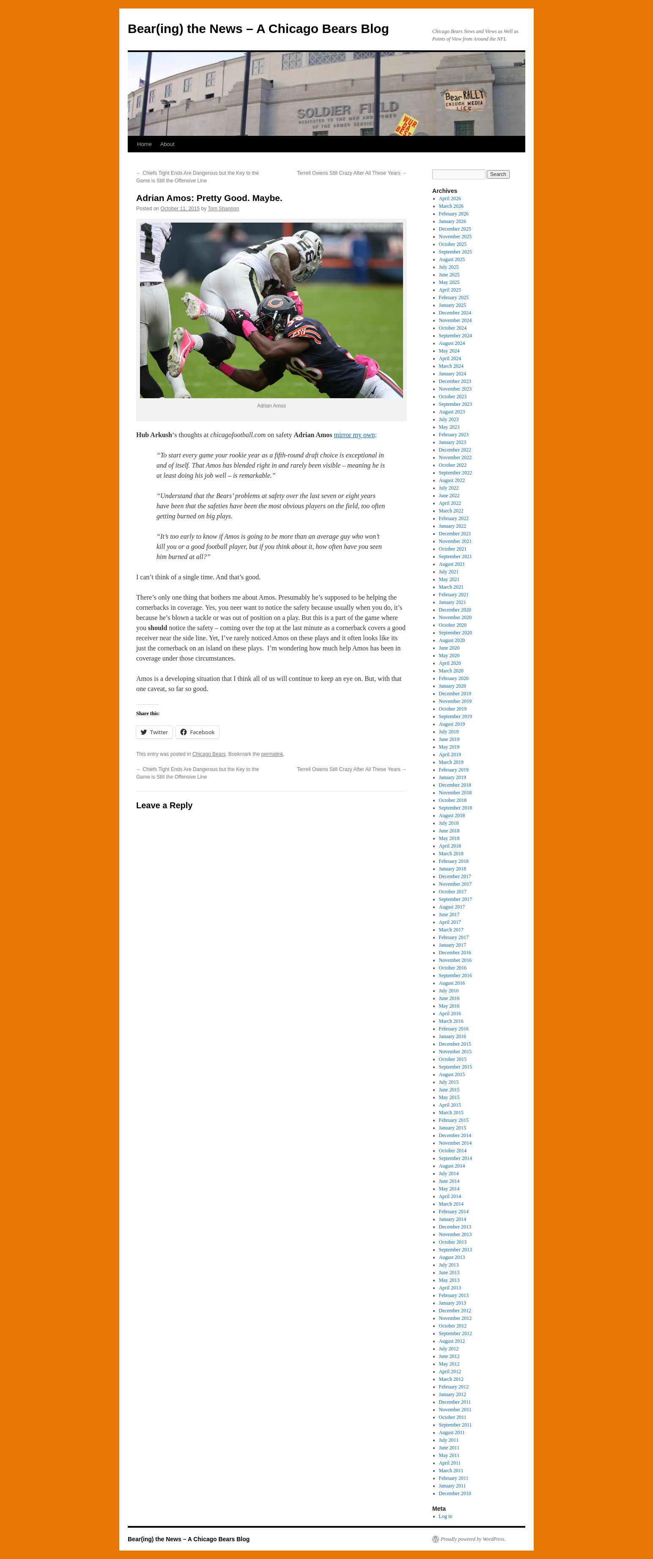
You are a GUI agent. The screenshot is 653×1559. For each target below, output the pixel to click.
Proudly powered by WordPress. (473, 1539)
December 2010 (455, 1493)
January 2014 (452, 1219)
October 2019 (453, 709)
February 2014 (454, 1212)
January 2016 (452, 1036)
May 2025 (449, 282)
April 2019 (450, 754)
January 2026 (452, 221)
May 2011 (449, 1455)
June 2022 (449, 496)
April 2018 (450, 846)
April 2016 (450, 1013)
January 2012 (452, 1394)
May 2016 (449, 1006)
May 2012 (449, 1364)
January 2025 (452, 305)
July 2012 (449, 1349)
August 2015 (452, 1074)
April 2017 (450, 922)
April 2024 (450, 358)
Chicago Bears (209, 754)
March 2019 (451, 762)
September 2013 (455, 1250)
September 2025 (455, 252)
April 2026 (450, 198)
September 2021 (455, 556)
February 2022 (454, 518)
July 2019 (449, 732)
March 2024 (451, 366)
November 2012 (455, 1318)
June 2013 (449, 1272)
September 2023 (455, 404)
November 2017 (455, 884)
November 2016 (455, 960)
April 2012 (450, 1371)
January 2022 (452, 526)
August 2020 (452, 640)
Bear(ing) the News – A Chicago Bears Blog (258, 29)
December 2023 (455, 381)
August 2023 (452, 412)
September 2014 (455, 1158)
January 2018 (452, 869)
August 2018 (452, 815)
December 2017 (455, 876)
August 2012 (452, 1341)
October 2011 (452, 1417)
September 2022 (455, 473)
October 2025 (453, 244)
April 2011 (450, 1463)
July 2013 (449, 1265)
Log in (446, 1516)
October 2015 (453, 1059)
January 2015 (452, 1128)
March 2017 (451, 930)
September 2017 (455, 899)
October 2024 (453, 328)
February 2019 (454, 770)
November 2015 (455, 1052)
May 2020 (449, 655)
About (167, 144)
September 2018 (455, 808)
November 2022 (455, 457)
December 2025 (455, 229)
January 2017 (452, 945)
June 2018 (449, 831)
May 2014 (449, 1189)
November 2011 (455, 1410)
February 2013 (454, 1295)
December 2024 (455, 313)
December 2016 (455, 953)
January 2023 (452, 442)
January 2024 (452, 374)
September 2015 (455, 1067)
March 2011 (451, 1471)
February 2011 (454, 1478)
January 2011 (452, 1486)
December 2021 (455, 534)
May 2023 (449, 427)
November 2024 (455, 320)
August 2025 (452, 259)
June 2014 (449, 1181)
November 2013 (455, 1234)
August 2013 (452, 1257)
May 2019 (449, 747)
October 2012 (453, 1326)
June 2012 (449, 1356)
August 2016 (452, 983)
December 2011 (455, 1402)
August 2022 (452, 480)
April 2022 (450, 503)
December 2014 (455, 1135)
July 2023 (449, 419)
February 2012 (454, 1387)
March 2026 (451, 206)
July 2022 (449, 488)
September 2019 (455, 716)
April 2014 (450, 1196)
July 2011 (449, 1440)
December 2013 (455, 1227)
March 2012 (451, 1379)
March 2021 (451, 587)
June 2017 (449, 914)
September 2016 (455, 975)
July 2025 (449, 267)
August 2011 (452, 1432)
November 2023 (455, 389)
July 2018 (449, 823)
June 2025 (449, 275)
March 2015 (451, 1113)
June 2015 (449, 1090)
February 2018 (454, 861)
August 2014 (452, 1166)
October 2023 (453, 396)
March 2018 (451, 854)
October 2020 (453, 625)
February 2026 (454, 214)
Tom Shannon (223, 209)
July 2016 (449, 991)
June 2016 (449, 998)
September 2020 (455, 633)
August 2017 (452, 907)
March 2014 (451, 1204)
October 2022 (453, 465)
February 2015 (454, 1120)
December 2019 (455, 694)
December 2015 (455, 1044)
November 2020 (455, 617)
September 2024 (455, 336)
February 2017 (454, 937)
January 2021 (452, 602)
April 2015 (450, 1105)
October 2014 (453, 1151)
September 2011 (455, 1425)
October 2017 (453, 892)
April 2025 (450, 290)
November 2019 (455, 701)
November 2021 (455, 541)
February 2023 (454, 435)
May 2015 (449, 1097)
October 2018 (453, 800)
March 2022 (451, 511)
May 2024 (449, 351)
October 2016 (453, 968)
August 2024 (452, 343)
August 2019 (452, 724)
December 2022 (455, 450)
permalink (272, 754)
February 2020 (454, 678)
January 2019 (452, 777)
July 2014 (449, 1173)
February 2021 (454, 595)
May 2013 (449, 1280)
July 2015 (449, 1082)
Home (144, 144)
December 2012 (455, 1311)
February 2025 (454, 297)
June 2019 (449, 739)
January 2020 (452, 686)
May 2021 (449, 579)
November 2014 (455, 1143)
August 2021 (452, 564)
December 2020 (455, 610)
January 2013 (452, 1303)
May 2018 (449, 838)
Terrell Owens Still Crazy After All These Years (352, 173)
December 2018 (455, 785)
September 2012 (455, 1333)
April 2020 (450, 663)
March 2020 (451, 671)
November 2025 (455, 237)
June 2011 (449, 1448)
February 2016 (454, 1029)
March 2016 (451, 1021)
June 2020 (449, 648)
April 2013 (450, 1288)
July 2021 (449, 572)
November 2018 (455, 793)
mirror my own (354, 434)
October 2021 (453, 549)
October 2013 (453, 1242)
